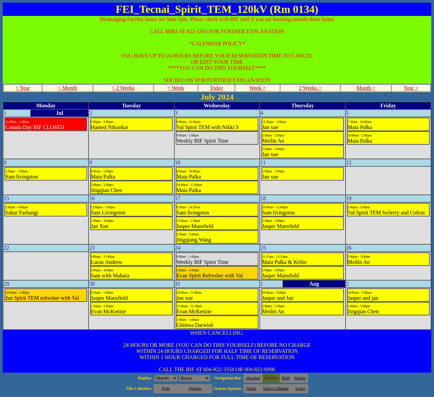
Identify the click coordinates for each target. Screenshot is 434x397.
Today (216, 88)
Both (286, 378)
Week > (257, 88)
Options (195, 388)
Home (251, 388)
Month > (365, 88)
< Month (67, 88)
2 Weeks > (310, 88)
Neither (300, 378)
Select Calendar (276, 388)
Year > (411, 88)
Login (300, 388)
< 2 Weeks (123, 88)
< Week (175, 88)
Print (166, 388)
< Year (23, 88)
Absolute (252, 378)
